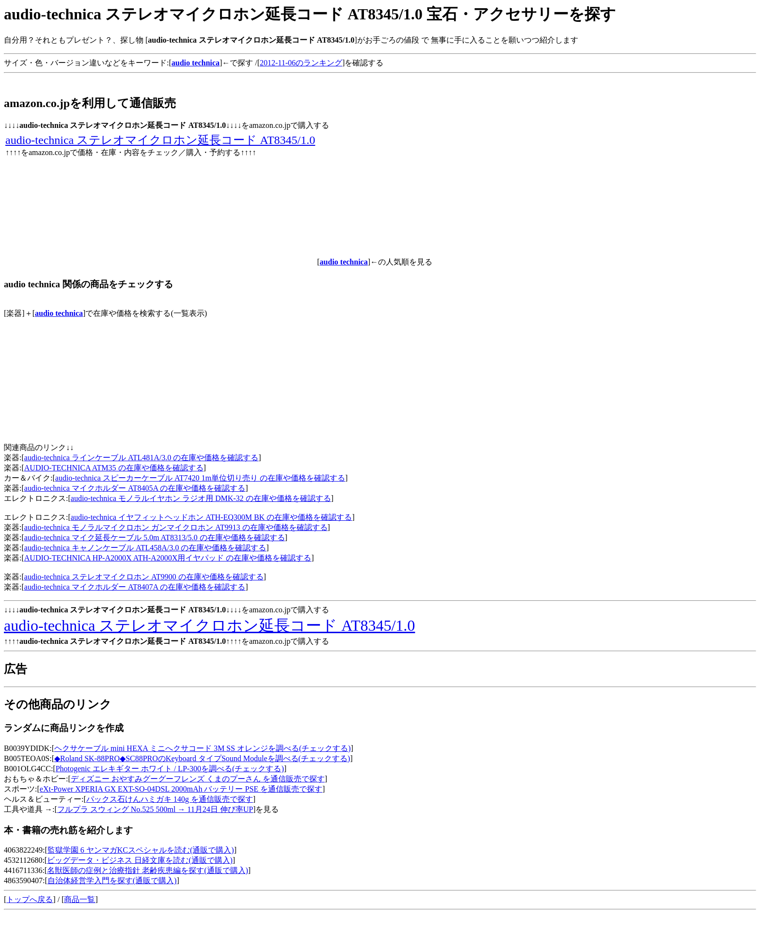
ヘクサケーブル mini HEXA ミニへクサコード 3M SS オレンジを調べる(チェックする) (202, 748)
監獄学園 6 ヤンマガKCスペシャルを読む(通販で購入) (141, 850)
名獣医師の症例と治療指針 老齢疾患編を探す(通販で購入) (147, 870)
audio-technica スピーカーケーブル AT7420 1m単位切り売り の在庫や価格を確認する (200, 478)
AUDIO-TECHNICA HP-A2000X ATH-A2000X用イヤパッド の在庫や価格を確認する (167, 558)
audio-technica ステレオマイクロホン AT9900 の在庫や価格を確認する (144, 577)
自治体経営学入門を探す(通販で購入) (112, 880)
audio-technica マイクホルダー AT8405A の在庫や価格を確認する (134, 488)
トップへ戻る (29, 899)
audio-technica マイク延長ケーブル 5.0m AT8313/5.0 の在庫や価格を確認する (154, 537)
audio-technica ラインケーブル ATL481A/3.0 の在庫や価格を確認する (141, 457)
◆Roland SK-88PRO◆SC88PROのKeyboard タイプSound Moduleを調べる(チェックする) (202, 758)
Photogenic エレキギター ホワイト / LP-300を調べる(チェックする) (170, 768)
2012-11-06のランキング (301, 63)
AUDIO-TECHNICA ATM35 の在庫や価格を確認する (114, 468)
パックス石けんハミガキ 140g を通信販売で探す (169, 799)
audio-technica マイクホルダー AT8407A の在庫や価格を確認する (134, 587)
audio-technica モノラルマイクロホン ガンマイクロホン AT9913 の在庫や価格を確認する (176, 527)
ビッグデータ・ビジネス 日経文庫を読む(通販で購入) (140, 860)
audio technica (59, 313)
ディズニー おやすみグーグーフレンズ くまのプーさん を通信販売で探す (198, 779)
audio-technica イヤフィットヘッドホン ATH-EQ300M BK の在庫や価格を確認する (211, 517)
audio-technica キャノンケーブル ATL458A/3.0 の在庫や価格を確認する (145, 548)
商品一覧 (79, 899)
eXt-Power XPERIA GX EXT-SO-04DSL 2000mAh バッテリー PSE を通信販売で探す (181, 789)
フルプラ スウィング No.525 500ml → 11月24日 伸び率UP (155, 809)
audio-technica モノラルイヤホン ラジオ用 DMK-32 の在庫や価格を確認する (201, 498)
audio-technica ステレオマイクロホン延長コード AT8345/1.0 (160, 140)
